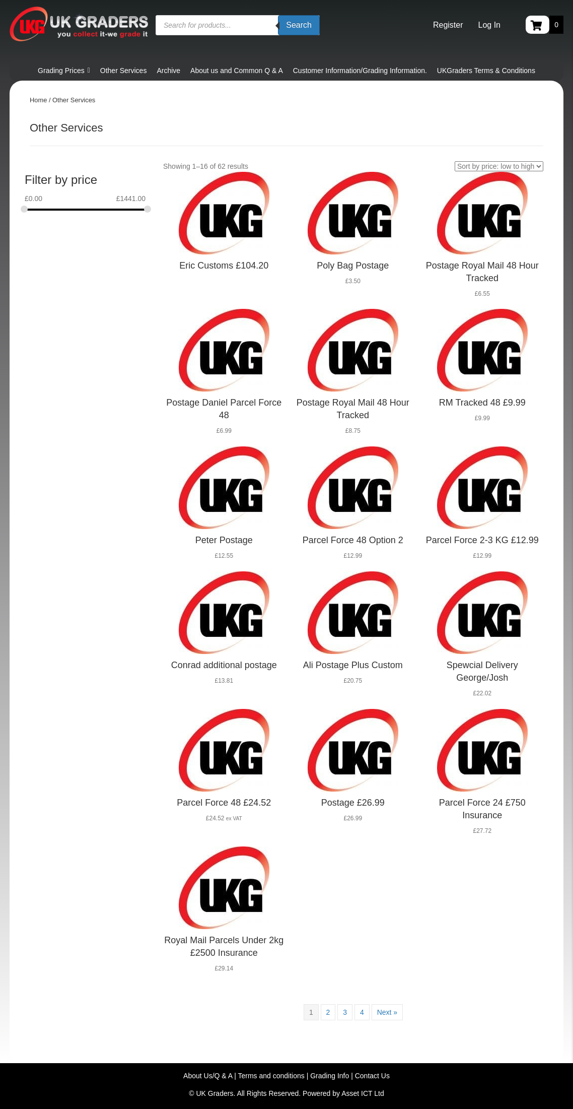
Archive (168, 71)
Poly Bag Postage (353, 265)
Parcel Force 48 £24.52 (224, 803)
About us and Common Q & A (236, 71)
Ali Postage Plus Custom (353, 665)
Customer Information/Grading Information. (360, 71)
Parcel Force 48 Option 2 (353, 540)
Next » (387, 1012)
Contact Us (372, 1076)
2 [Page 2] (328, 1012)
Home (38, 100)
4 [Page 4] (362, 1012)
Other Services (123, 71)
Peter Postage (224, 540)
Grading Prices (64, 71)
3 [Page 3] (345, 1012)
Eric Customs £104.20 (223, 265)
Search (299, 25)
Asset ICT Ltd (362, 1093)
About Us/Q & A (207, 1076)
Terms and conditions (271, 1076)
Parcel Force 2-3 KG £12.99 (482, 540)
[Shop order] (499, 166)
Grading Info (329, 1076)
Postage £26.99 (353, 803)
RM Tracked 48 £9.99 (482, 403)
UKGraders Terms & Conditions (486, 71)
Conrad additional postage (224, 665)
